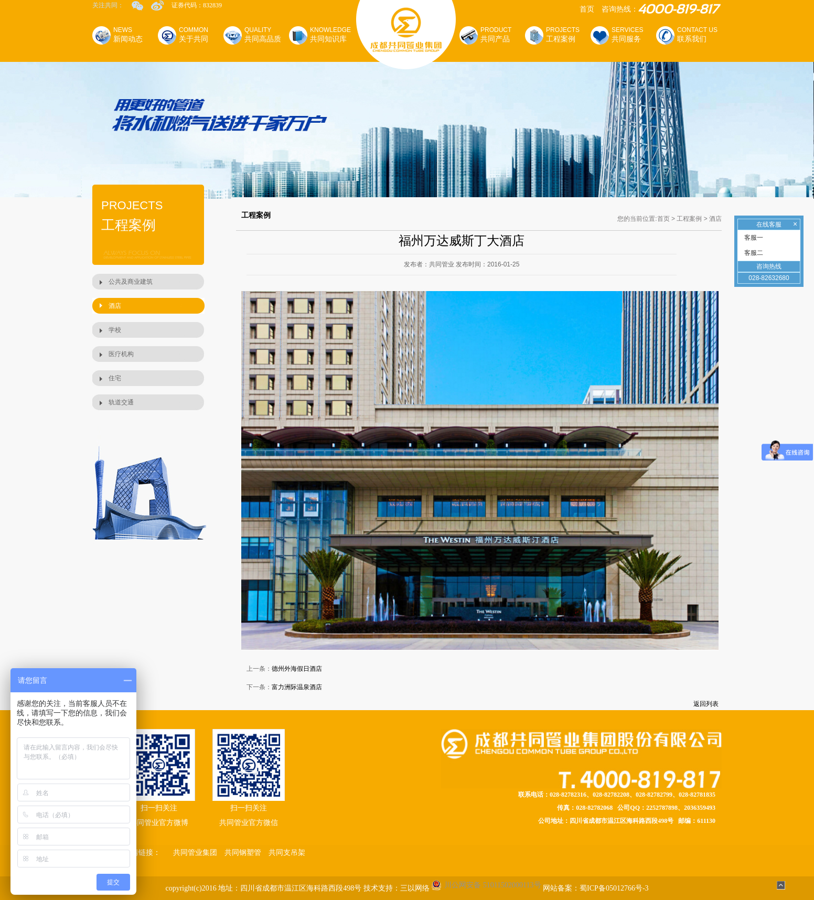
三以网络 (415, 888)
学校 (115, 330)
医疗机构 (121, 354)
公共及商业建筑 (131, 281)
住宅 (115, 378)
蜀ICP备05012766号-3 (614, 888)
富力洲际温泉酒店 (297, 687)
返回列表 (706, 704)
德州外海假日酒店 (297, 668)
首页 (587, 9)
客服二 (753, 252)
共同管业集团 (195, 852)
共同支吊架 (287, 852)
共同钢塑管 (242, 852)
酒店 (115, 305)
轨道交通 (121, 402)
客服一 (753, 237)
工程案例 (689, 218)
